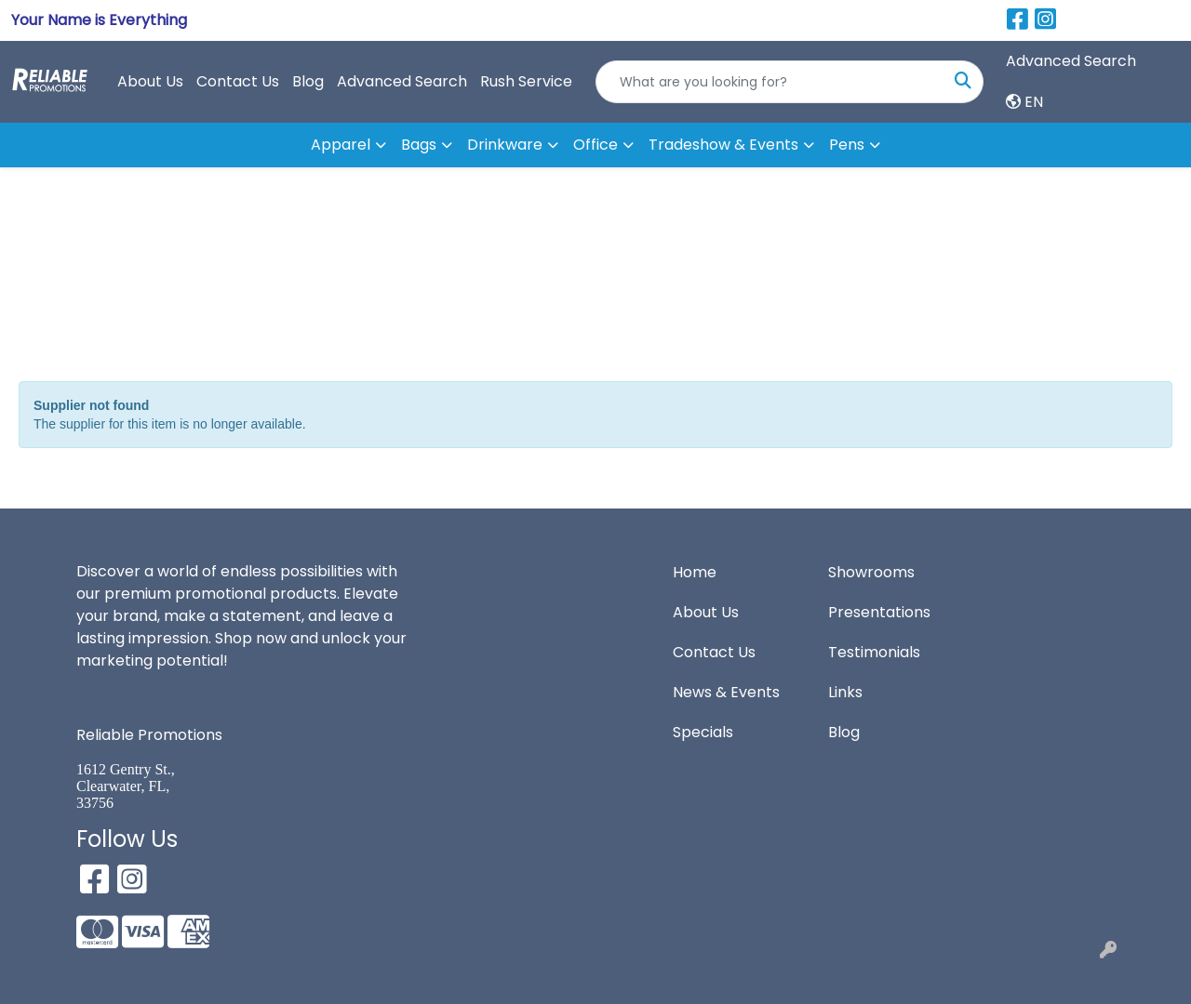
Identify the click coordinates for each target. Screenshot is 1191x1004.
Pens (846, 144)
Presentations (879, 612)
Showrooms (871, 572)
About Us (150, 81)
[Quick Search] (770, 81)
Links (845, 692)
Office (595, 144)
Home (694, 572)
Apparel (340, 144)
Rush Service (526, 81)
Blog (308, 81)
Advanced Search (402, 81)
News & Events (726, 692)
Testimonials (874, 652)
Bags (418, 144)
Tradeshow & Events (723, 144)
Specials (703, 732)
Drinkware (504, 144)
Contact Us (237, 81)
